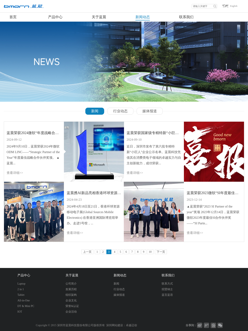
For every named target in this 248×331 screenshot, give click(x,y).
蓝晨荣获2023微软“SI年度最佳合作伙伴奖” (214, 193)
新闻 (94, 111)
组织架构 (71, 294)
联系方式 (167, 283)
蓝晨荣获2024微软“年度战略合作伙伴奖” (34, 133)
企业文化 (71, 300)
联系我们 (168, 275)
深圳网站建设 (114, 325)
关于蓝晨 (72, 275)
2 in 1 (20, 289)
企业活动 (71, 311)
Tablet (20, 294)
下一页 (161, 251)
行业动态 (120, 111)
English (233, 6)
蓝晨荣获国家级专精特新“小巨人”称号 (154, 133)
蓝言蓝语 (167, 294)
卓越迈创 (131, 325)
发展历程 (71, 289)
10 (150, 251)
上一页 (87, 251)
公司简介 (71, 283)
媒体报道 (149, 111)
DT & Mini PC (25, 306)
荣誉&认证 (72, 306)
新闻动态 (120, 275)
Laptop (21, 283)
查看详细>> (15, 173)
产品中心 (23, 275)
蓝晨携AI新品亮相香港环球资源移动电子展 (94, 193)
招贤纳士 (167, 289)
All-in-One (23, 300)
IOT (19, 311)
